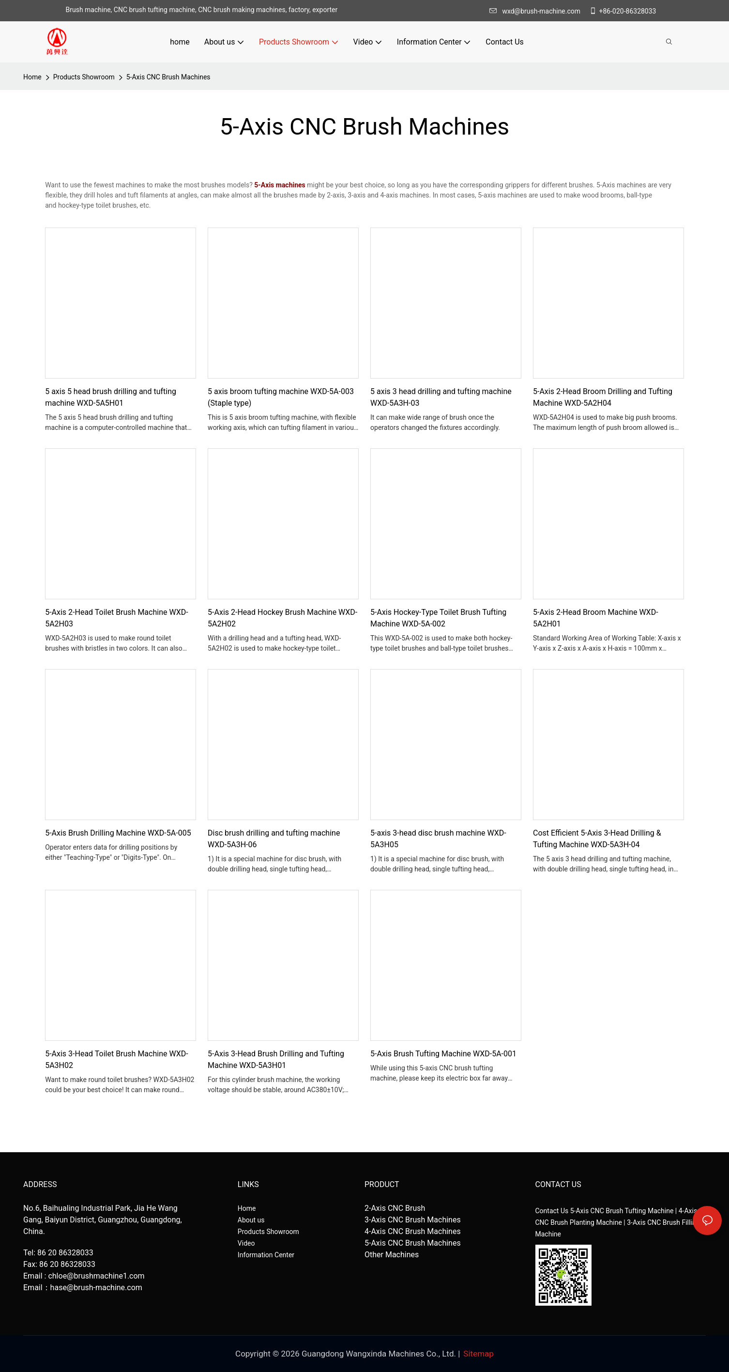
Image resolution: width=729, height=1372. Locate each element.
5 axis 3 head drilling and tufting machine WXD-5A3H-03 (441, 397)
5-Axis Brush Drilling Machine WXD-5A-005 (118, 833)
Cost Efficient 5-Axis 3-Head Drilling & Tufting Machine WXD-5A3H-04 (597, 838)
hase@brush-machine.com (96, 1287)
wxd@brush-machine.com (537, 11)
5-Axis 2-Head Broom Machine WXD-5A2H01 (595, 618)
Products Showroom (84, 77)
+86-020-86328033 (622, 11)
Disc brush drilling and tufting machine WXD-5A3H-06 (274, 838)
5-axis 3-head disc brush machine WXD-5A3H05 (438, 838)
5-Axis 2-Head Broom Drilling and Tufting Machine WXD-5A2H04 (602, 397)
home (32, 77)
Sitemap (478, 1353)
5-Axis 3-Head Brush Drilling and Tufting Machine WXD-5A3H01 (276, 1059)
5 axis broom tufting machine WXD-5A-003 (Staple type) (281, 397)
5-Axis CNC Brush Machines (168, 77)
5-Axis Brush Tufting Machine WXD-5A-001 (443, 1053)
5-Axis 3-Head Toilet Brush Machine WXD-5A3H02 (116, 1059)
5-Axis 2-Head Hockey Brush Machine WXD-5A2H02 (282, 618)
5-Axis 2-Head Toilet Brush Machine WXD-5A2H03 (116, 618)
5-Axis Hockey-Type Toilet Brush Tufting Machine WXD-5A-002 (438, 618)
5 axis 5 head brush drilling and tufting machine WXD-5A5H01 (110, 397)
